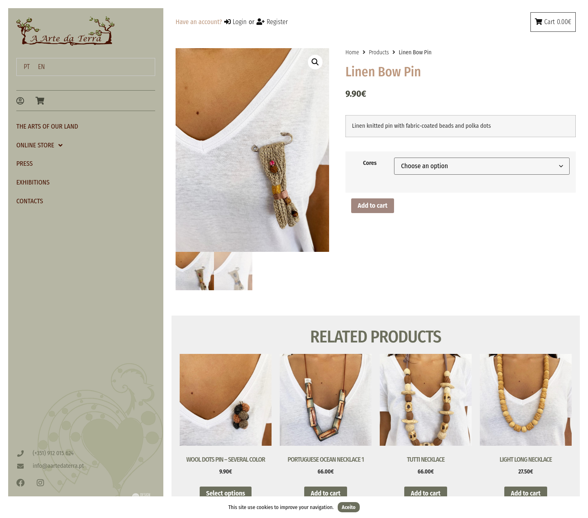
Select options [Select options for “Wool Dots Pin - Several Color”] (225, 494)
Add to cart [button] (326, 494)
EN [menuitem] (41, 67)
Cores (369, 163)
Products (379, 52)
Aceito (349, 507)
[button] (315, 62)
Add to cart (373, 205)
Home (352, 52)
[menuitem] (27, 67)
